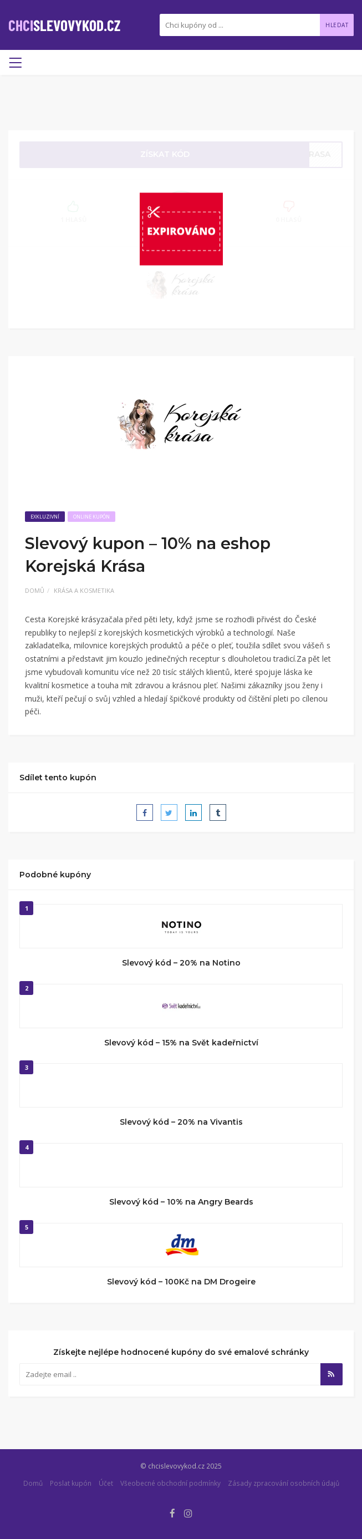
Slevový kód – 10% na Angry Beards (181, 1202)
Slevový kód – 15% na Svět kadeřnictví (181, 1043)
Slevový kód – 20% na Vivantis (181, 1122)
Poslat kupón (70, 1483)
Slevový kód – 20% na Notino (181, 963)
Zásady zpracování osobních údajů (283, 1483)
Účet (106, 1483)
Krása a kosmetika (84, 590)
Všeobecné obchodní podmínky (170, 1483)
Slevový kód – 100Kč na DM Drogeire (181, 1282)
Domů (34, 590)
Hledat (336, 25)
